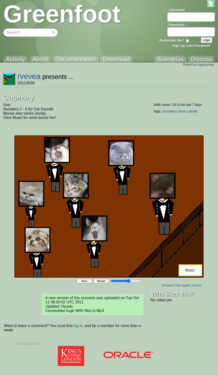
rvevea (29, 76)
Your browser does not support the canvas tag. (109, 206)
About (19, 343)
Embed (167, 285)
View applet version (187, 285)
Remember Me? (171, 40)
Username (177, 10)
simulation (169, 111)
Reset (101, 281)
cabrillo (192, 111)
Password (176, 25)
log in (78, 326)
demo (182, 111)
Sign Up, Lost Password (191, 45)
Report (188, 64)
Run (84, 281)
